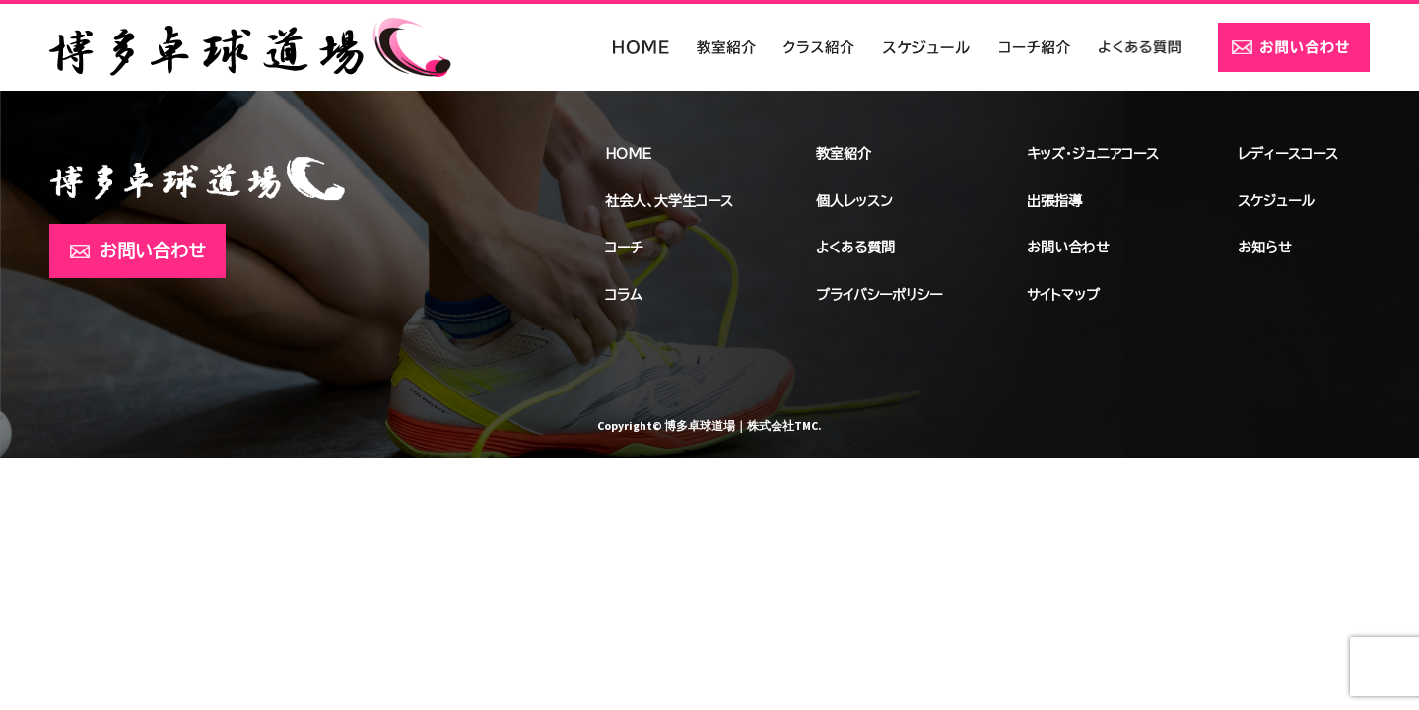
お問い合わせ (152, 250)
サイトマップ (1063, 295)
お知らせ (1265, 247)
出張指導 (1054, 201)
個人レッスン (854, 201)
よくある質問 (855, 247)
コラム (623, 295)
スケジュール (1276, 201)
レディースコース (1288, 154)
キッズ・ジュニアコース (1093, 154)
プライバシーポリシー (879, 295)
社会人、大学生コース (669, 201)
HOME (628, 154)
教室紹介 (843, 154)
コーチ (623, 247)
